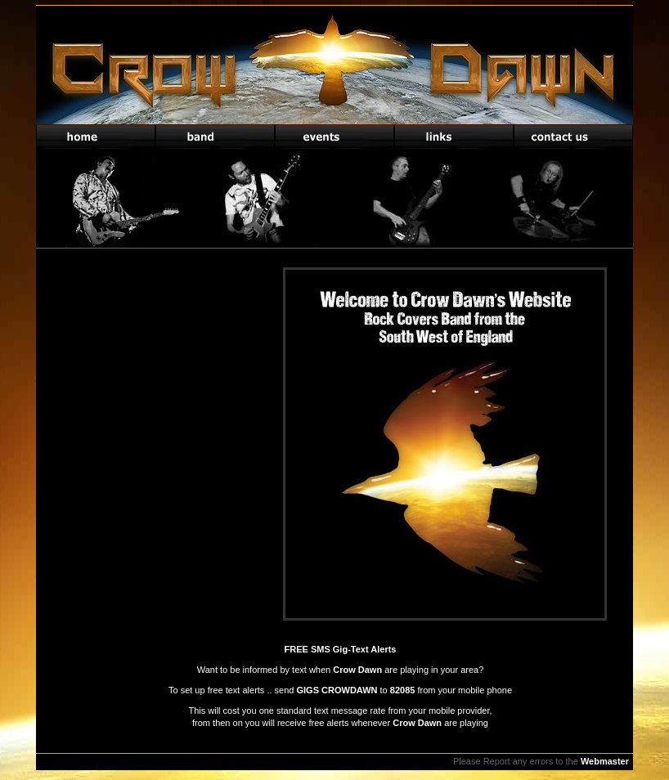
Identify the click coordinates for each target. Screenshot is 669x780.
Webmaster (605, 761)
